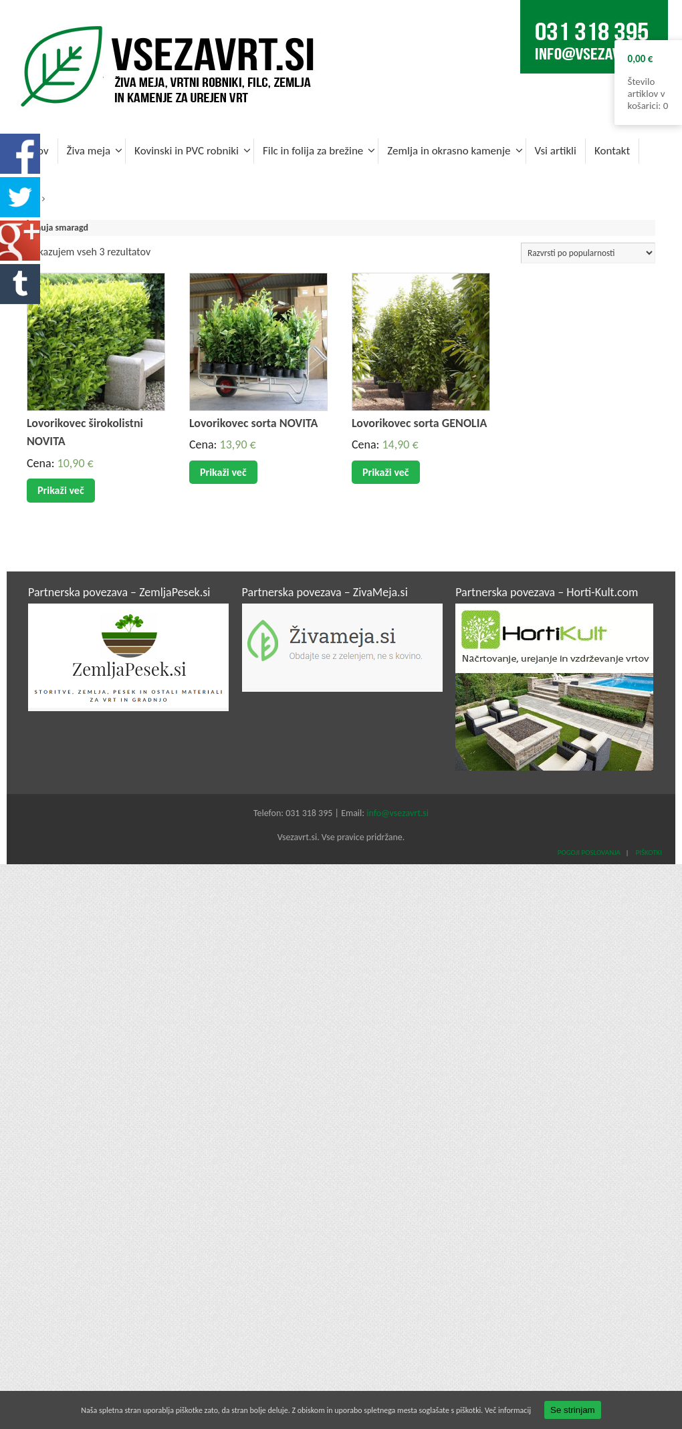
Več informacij (508, 1410)
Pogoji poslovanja (589, 852)
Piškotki (648, 852)
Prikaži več (60, 490)
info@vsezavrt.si (397, 813)
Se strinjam (572, 1410)
